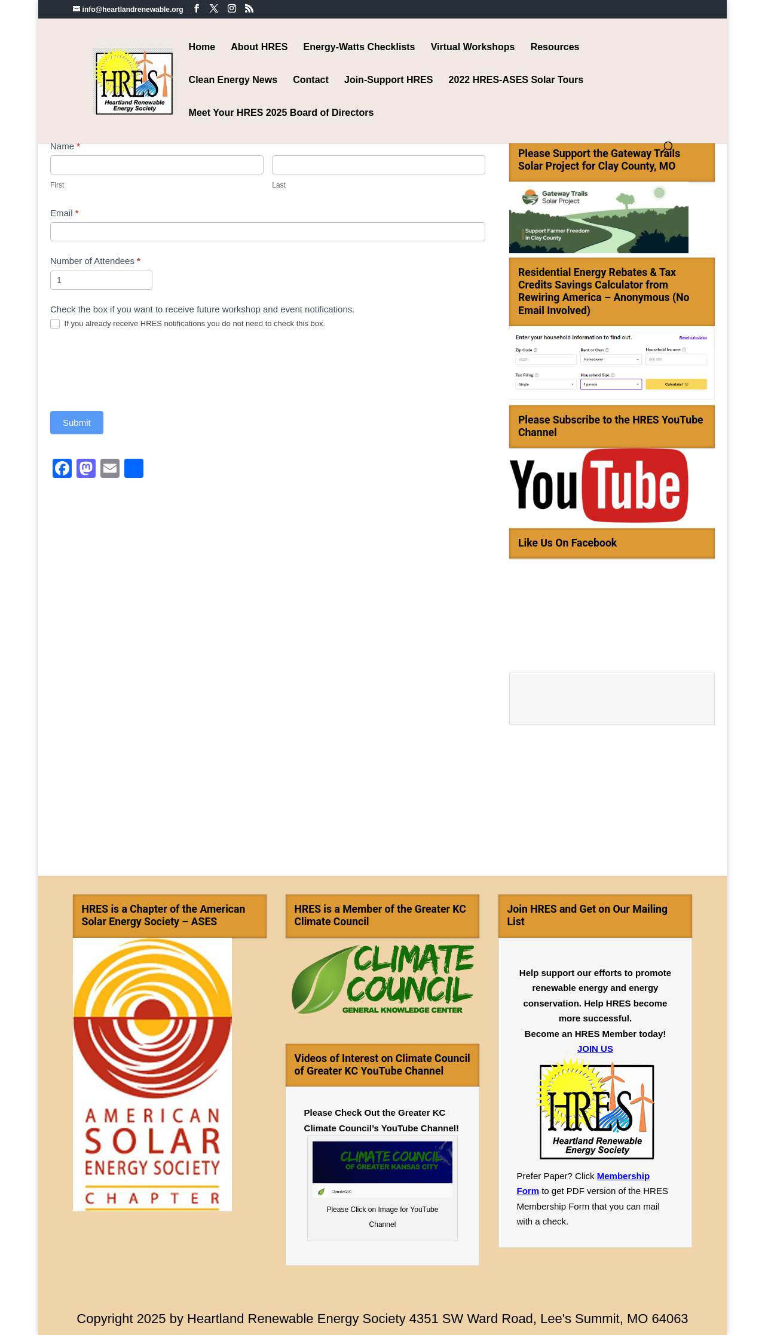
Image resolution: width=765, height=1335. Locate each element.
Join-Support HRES (388, 80)
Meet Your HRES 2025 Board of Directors (281, 113)
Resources (555, 47)
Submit (77, 423)
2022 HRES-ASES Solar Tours (516, 80)
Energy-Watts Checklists (359, 47)
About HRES (259, 47)
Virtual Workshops (473, 47)
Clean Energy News (233, 80)
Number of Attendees (95, 261)
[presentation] (141, 369)
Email (64, 213)
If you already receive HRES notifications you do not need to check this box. (187, 324)
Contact (311, 80)
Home (202, 47)
